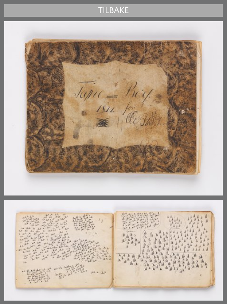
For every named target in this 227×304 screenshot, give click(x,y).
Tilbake (113, 10)
